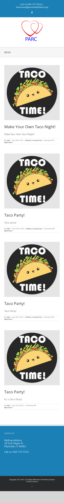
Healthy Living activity (33, 140)
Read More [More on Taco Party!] (8, 231)
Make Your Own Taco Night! (29, 126)
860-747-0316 (21, 451)
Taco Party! (14, 215)
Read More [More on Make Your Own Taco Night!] (8, 142)
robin (8, 140)
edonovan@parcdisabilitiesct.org (32, 7)
